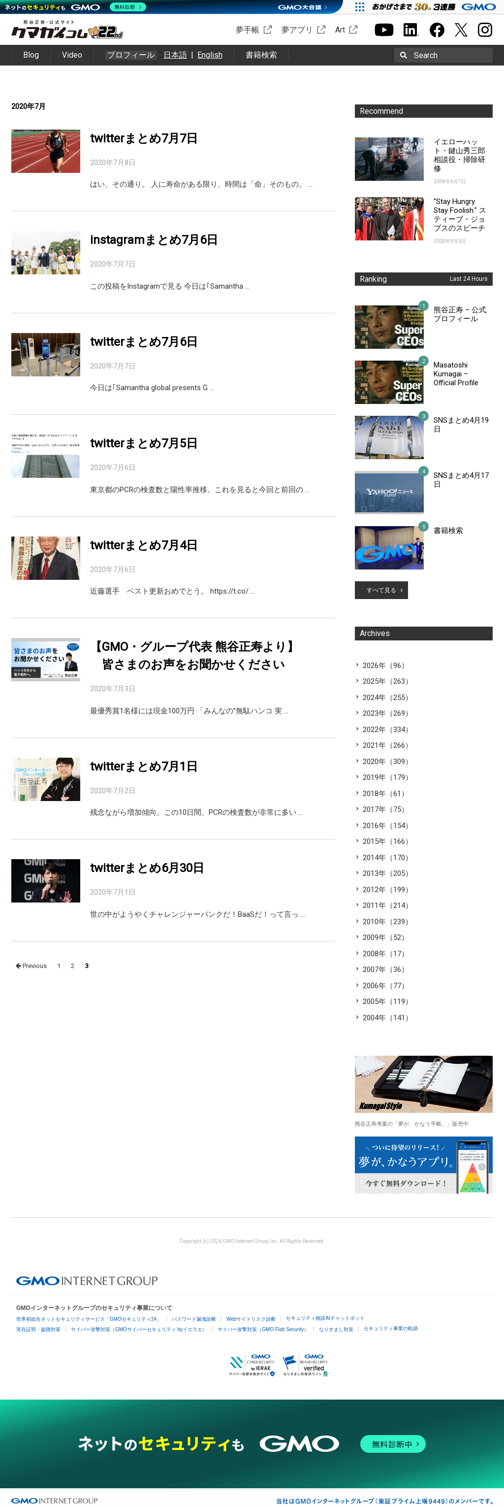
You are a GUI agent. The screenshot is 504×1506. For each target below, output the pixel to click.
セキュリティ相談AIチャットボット (325, 1318)
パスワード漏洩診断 (194, 1319)
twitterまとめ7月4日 (144, 545)
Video (72, 55)
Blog (31, 55)
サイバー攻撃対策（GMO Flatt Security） (263, 1329)
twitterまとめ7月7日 (144, 138)
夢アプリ (297, 29)
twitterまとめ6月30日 (147, 868)
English (209, 55)
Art (340, 29)
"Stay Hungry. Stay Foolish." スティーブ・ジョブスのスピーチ (460, 215)
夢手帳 (247, 29)
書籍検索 (261, 55)
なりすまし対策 (336, 1329)
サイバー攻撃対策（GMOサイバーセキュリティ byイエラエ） (139, 1329)
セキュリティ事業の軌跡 (391, 1328)
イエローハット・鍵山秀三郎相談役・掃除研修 (459, 155)
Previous (31, 966)
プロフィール (131, 55)
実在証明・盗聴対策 (38, 1329)
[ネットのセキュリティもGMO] (75, 7)
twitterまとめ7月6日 (144, 342)
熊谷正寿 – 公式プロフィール (460, 314)
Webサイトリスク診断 (251, 1319)
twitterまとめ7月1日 (144, 766)
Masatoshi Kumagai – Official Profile (456, 374)
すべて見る (381, 590)
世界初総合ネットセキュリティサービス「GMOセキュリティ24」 (88, 1319)
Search (426, 55)
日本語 (175, 55)
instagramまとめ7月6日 (154, 240)
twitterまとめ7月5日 (144, 443)
